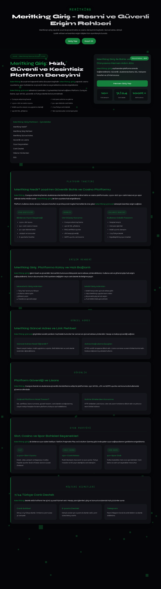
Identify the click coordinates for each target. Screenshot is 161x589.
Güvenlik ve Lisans (21, 140)
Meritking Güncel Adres (23, 135)
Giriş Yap (72, 41)
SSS (14, 157)
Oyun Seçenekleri (20, 144)
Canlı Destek (18, 148)
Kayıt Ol (89, 41)
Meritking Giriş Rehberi (22, 131)
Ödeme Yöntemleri (21, 153)
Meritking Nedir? (20, 127)
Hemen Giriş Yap (122, 83)
